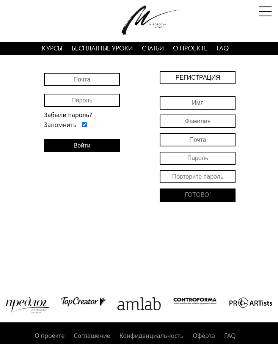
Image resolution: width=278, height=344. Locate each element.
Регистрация (198, 77)
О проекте (190, 48)
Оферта (204, 335)
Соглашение (92, 335)
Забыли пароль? (68, 115)
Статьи (153, 48)
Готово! (198, 195)
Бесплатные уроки (102, 48)
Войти (82, 145)
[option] (28, 305)
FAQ (223, 48)
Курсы (52, 48)
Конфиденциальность (151, 335)
